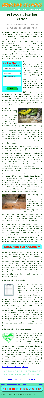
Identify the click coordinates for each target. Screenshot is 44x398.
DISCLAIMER (38, 10)
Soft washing (32, 195)
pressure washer (32, 70)
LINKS (18, 10)
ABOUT (24, 10)
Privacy (41, 384)
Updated (24, 384)
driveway (5, 185)
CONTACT (30, 10)
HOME (13, 10)
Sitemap (3, 384)
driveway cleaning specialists (29, 153)
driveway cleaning (24, 363)
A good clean (27, 54)
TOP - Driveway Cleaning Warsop (15, 367)
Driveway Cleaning (12, 384)
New (19, 384)
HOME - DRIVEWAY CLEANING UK (22, 380)
